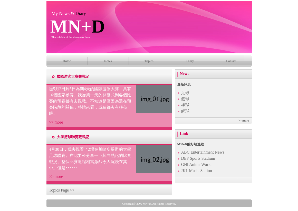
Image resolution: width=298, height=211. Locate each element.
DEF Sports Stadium (198, 158)
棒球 (185, 105)
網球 (185, 111)
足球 (185, 93)
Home (67, 61)
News (108, 61)
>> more (56, 122)
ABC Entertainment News (202, 152)
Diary (190, 61)
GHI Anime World (196, 164)
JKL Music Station (196, 170)
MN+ (77, 26)
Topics (149, 61)
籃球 (185, 99)
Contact (231, 61)
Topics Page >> (62, 190)
